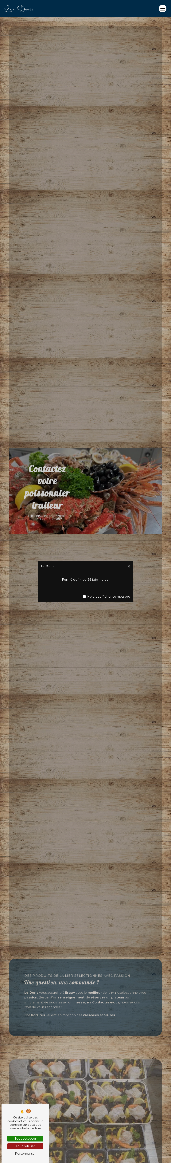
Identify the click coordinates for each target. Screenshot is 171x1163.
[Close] (128, 566)
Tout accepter (25, 1138)
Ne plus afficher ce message (108, 596)
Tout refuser (25, 1146)
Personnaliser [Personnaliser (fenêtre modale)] (25, 1153)
